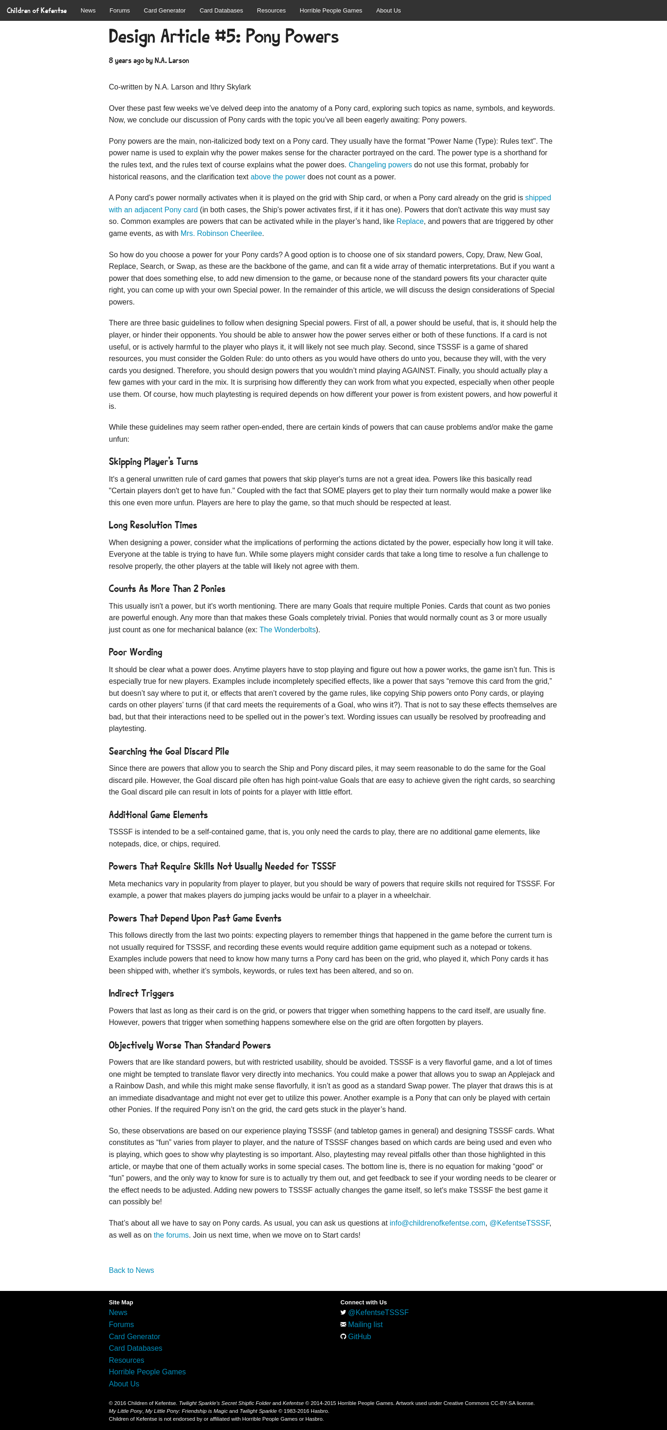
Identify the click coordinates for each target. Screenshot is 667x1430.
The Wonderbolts (287, 630)
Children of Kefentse (37, 10)
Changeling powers (380, 165)
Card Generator (165, 10)
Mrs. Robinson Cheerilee (221, 233)
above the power (278, 177)
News (88, 10)
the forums (171, 1235)
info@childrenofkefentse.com (437, 1223)
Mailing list (365, 1324)
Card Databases (221, 10)
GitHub (359, 1337)
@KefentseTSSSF (519, 1223)
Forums (120, 10)
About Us (388, 10)
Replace (410, 221)
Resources (271, 10)
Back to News (131, 1270)
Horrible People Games (331, 10)
